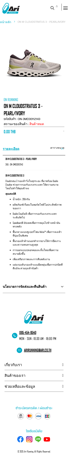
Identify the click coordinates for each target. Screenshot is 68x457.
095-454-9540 (27, 332)
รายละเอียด (11, 149)
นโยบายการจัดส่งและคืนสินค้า (24, 286)
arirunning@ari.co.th (37, 350)
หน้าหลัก (6, 22)
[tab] (34, 148)
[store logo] (11, 8)
